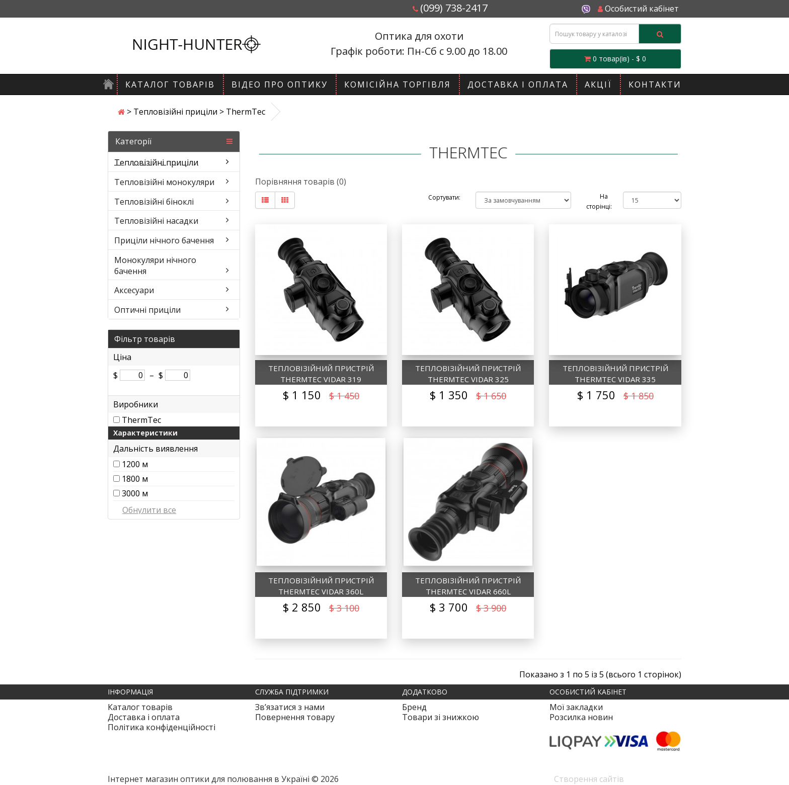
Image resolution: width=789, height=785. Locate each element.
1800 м (135, 479)
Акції (598, 84)
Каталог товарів (170, 84)
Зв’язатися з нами (290, 707)
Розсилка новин (581, 717)
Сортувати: (444, 197)
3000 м (135, 493)
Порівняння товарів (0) (300, 181)
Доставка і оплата (517, 84)
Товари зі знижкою (440, 717)
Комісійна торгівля (397, 84)
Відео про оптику (279, 84)
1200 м (135, 464)
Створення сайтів (589, 778)
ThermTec (141, 420)
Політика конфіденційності (161, 727)
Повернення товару (295, 717)
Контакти (654, 84)
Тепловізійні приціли (175, 111)
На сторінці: (597, 201)
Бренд (414, 707)
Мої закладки (576, 707)
